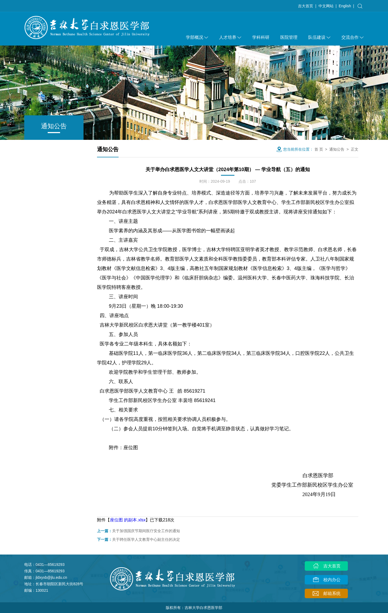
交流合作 (352, 37)
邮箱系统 (326, 593)
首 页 (318, 149)
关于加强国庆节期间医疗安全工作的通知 (138, 531)
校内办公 (326, 580)
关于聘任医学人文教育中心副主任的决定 (138, 539)
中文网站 (326, 6)
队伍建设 (319, 37)
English (345, 6)
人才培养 (230, 37)
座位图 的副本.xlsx (128, 520)
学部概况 (197, 37)
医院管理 (288, 37)
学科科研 (260, 37)
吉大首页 (305, 6)
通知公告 (336, 149)
